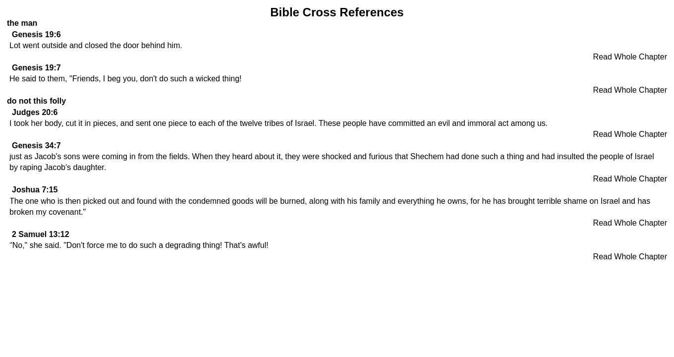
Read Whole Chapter (630, 57)
